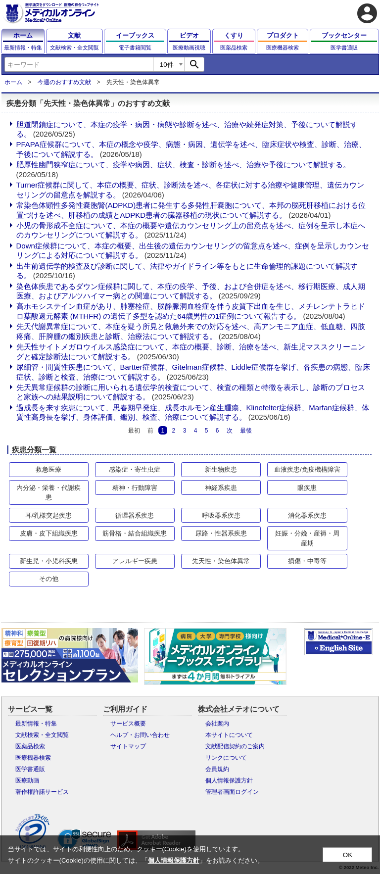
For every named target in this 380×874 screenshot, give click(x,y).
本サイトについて (229, 734)
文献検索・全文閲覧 (42, 734)
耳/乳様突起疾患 (48, 515)
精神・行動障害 (134, 487)
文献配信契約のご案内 (235, 746)
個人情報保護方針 (229, 780)
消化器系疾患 (307, 515)
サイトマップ (128, 746)
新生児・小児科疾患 (49, 561)
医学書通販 (30, 769)
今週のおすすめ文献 (64, 82)
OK (347, 855)
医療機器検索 (33, 757)
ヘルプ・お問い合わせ (140, 734)
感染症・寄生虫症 (134, 469)
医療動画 (27, 780)
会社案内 (217, 723)
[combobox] (78, 64)
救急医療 (48, 469)
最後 (246, 430)
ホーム (13, 82)
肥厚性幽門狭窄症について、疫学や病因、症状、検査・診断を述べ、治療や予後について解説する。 (183, 164)
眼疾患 (307, 487)
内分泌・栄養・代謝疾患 (48, 492)
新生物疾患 (221, 469)
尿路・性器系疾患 (221, 533)
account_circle (367, 13)
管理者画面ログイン (232, 791)
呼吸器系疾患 (221, 515)
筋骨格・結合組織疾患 (134, 533)
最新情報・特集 (36, 723)
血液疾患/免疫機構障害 (307, 469)
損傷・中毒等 (307, 561)
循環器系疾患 (134, 515)
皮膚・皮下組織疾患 (49, 533)
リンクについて (226, 757)
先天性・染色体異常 (221, 561)
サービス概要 (128, 723)
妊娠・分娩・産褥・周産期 (307, 538)
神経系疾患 (221, 487)
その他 (48, 579)
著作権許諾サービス (42, 791)
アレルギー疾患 (134, 561)
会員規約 (217, 769)
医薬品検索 (30, 746)
